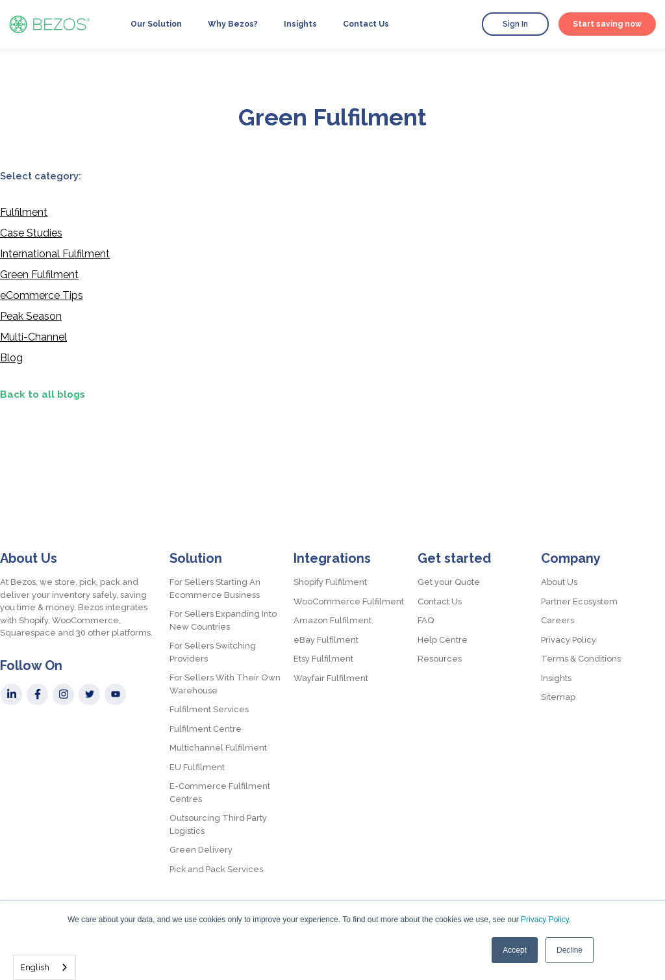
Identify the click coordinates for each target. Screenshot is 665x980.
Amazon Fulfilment (332, 620)
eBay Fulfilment (326, 640)
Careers (557, 620)
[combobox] (44, 967)
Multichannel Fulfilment (218, 748)
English (34, 967)
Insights (300, 24)
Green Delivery (200, 850)
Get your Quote (449, 582)
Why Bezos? (233, 24)
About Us (559, 582)
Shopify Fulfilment (330, 582)
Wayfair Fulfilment (331, 678)
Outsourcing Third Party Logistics (218, 824)
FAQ (426, 620)
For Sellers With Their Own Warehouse (225, 684)
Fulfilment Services (209, 709)
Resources (440, 659)
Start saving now (607, 24)
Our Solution (156, 24)
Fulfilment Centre (205, 729)
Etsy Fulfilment (323, 659)
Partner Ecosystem (579, 601)
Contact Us (366, 24)
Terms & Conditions (581, 659)
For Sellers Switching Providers (212, 652)
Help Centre (443, 640)
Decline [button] (570, 950)
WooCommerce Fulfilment (349, 601)
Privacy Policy (545, 919)
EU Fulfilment (197, 767)
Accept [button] (515, 950)
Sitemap (558, 697)
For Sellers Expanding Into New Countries (223, 620)
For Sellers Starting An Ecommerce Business (214, 588)
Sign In (515, 24)
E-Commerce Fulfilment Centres (219, 792)
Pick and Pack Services (216, 869)
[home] (49, 24)
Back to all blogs (42, 394)
